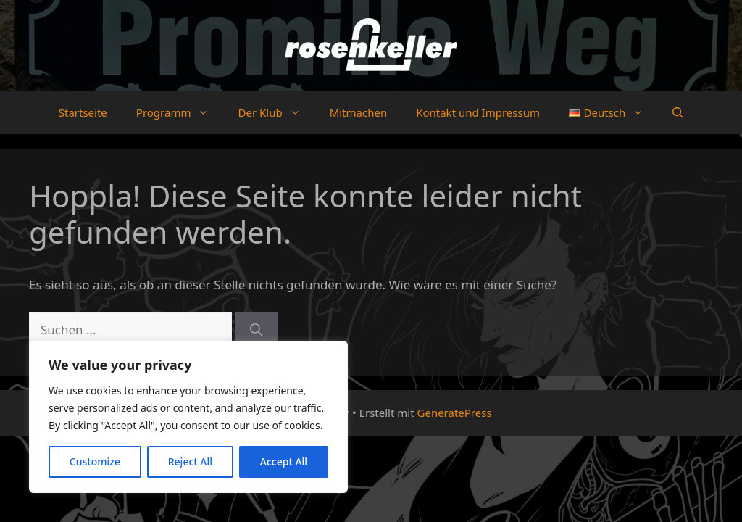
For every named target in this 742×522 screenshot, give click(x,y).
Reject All (190, 461)
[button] (678, 112)
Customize (95, 461)
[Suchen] (256, 329)
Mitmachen (359, 112)
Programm (180, 112)
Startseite (83, 112)
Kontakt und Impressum (478, 112)
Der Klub (276, 112)
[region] (188, 417)
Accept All (283, 461)
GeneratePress (454, 412)
